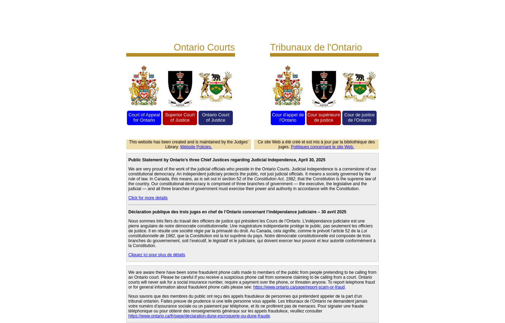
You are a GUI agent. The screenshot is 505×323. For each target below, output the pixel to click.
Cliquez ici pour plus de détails (156, 254)
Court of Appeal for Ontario (144, 117)
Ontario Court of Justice (215, 117)
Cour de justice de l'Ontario (359, 117)
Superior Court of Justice (180, 117)
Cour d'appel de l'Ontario (288, 117)
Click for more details (148, 197)
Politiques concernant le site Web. (322, 146)
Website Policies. (196, 146)
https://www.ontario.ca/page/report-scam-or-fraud (299, 287)
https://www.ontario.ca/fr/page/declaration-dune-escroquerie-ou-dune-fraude (199, 316)
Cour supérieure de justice (323, 117)
